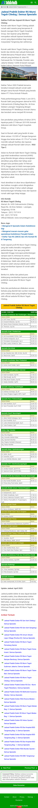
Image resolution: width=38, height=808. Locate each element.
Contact (6, 797)
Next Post (6, 768)
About (14, 797)
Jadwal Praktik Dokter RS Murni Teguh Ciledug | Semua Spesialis (19, 13)
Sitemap (30, 797)
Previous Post (30, 768)
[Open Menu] (31, 2)
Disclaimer (19, 800)
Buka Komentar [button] (19, 785)
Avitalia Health (23, 806)
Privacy (22, 797)
